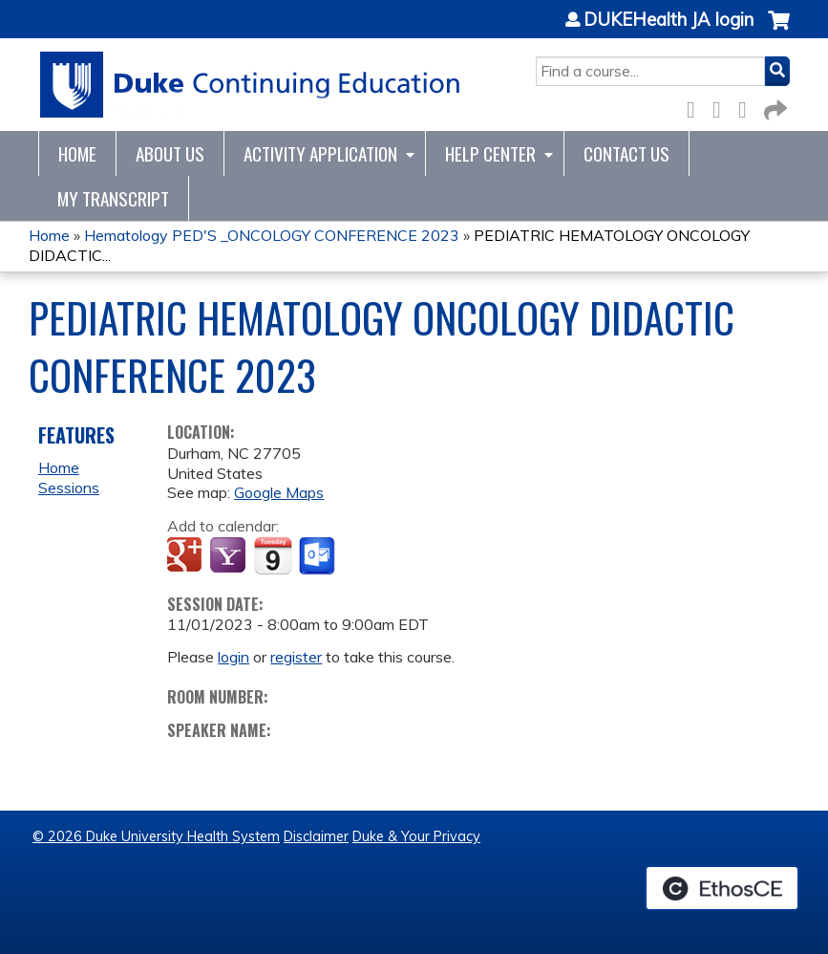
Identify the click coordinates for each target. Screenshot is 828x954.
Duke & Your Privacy (416, 836)
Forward (773, 107)
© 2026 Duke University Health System (156, 836)
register (296, 656)
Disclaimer (316, 836)
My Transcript (113, 198)
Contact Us (626, 153)
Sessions (68, 487)
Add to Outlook (318, 556)
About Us (170, 153)
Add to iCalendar (272, 555)
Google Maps (279, 492)
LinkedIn (747, 107)
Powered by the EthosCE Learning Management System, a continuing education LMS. (722, 888)
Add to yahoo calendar (229, 556)
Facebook (696, 107)
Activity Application (320, 153)
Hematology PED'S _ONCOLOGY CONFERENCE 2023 (271, 235)
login (233, 656)
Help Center (490, 153)
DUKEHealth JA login (669, 20)
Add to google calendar (186, 556)
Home (77, 153)
